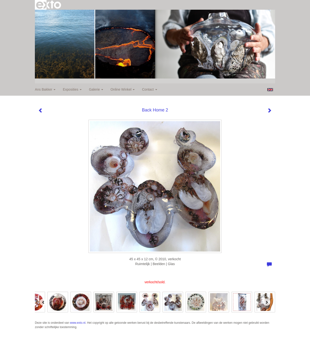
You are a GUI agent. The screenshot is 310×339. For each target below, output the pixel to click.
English (270, 89)
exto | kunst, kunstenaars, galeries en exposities (48, 5)
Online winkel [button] (122, 89)
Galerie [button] (96, 89)
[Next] (266, 302)
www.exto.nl (77, 322)
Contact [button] (149, 89)
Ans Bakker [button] (45, 89)
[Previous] (43, 302)
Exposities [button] (72, 89)
